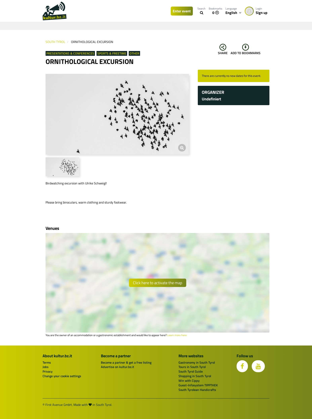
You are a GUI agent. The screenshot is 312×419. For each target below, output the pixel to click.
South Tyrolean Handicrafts (197, 389)
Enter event (182, 11)
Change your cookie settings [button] (62, 376)
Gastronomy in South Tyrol (196, 362)
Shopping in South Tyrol (194, 376)
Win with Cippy (189, 380)
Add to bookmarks (245, 49)
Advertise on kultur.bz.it (117, 366)
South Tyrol (55, 41)
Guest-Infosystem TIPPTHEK (198, 385)
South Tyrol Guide (190, 371)
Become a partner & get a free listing (126, 362)
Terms (47, 362)
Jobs (46, 366)
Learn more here (177, 335)
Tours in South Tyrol (192, 366)
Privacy (48, 371)
